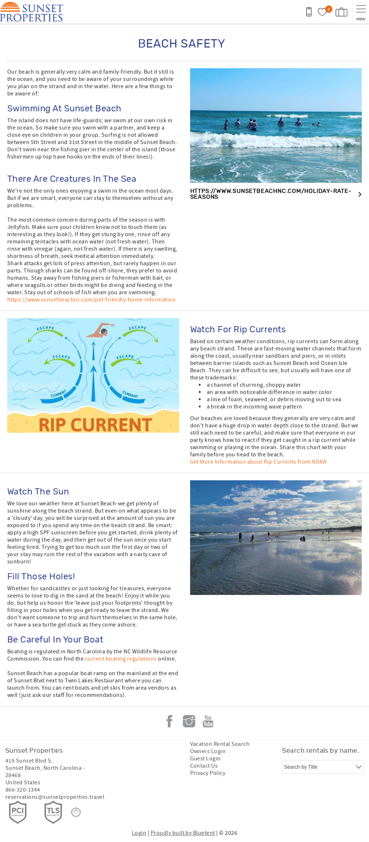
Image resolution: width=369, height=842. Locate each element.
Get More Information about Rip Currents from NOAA (258, 461)
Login (139, 833)
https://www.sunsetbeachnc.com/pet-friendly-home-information (91, 299)
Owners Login (208, 751)
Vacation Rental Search (220, 744)
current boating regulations (121, 658)
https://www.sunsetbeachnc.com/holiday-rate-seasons (271, 194)
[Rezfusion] (76, 812)
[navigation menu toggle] (361, 12)
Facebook (169, 721)
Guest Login (205, 758)
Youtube (208, 721)
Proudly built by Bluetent (183, 833)
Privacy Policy (208, 773)
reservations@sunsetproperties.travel (54, 797)
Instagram (189, 721)
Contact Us (204, 765)
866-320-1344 (22, 789)
